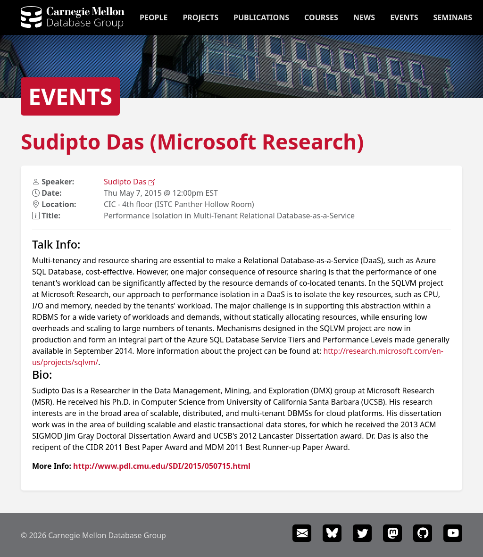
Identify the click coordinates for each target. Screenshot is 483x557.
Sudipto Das (129, 181)
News (364, 17)
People (153, 17)
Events (404, 17)
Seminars (452, 17)
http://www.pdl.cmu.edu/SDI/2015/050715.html (161, 466)
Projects (200, 17)
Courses (321, 17)
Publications (261, 17)
